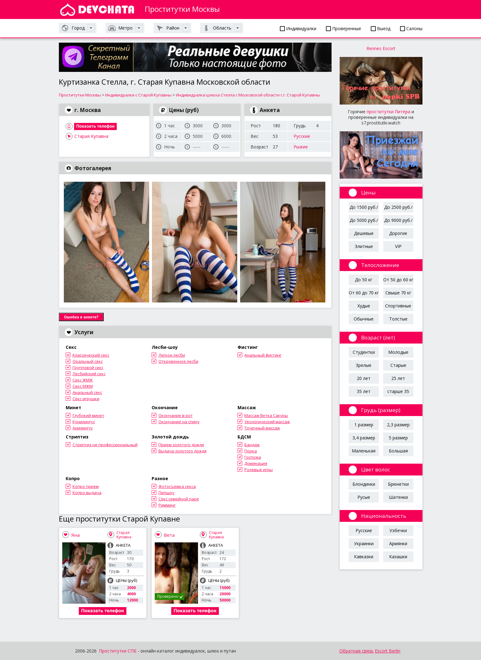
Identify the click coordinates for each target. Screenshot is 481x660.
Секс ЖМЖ (83, 380)
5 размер (398, 438)
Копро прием (86, 486)
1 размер (363, 425)
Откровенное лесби (178, 361)
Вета (169, 535)
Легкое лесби (171, 355)
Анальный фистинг (262, 355)
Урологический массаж (267, 421)
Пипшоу (166, 492)
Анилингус (83, 428)
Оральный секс (88, 361)
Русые (363, 497)
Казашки (398, 556)
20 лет (363, 378)
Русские (302, 136)
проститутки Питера (388, 112)
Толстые (398, 319)
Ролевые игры (258, 469)
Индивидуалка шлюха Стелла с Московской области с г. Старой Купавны (248, 95)
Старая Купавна (91, 136)
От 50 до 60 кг (398, 280)
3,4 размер (363, 438)
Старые (398, 365)
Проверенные (343, 28)
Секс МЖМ (83, 386)
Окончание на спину (179, 421)
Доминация (255, 463)
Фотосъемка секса (177, 486)
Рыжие (301, 147)
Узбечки (398, 530)
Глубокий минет (88, 415)
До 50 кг (363, 280)
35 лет (363, 391)
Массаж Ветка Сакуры (266, 415)
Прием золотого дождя (181, 444)
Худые (363, 306)
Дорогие (398, 233)
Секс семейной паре (178, 499)
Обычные (364, 319)
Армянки (398, 543)
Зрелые (363, 365)
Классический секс (91, 355)
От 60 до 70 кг (364, 293)
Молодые (398, 352)
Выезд (380, 28)
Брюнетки (398, 484)
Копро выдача (87, 492)
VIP (398, 246)
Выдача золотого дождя (182, 451)
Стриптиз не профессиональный (105, 444)
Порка (250, 451)
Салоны (411, 28)
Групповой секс (88, 367)
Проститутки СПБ (117, 651)
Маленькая (363, 451)
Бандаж (252, 444)
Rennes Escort (380, 48)
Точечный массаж (262, 428)
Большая (398, 451)
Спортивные (398, 306)
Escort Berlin (387, 651)
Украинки (364, 543)
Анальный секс (87, 392)
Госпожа (252, 457)
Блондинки (363, 484)
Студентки (364, 352)
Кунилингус (84, 421)
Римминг (167, 505)
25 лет (398, 378)
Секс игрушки (86, 398)
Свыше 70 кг (398, 293)
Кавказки (363, 556)
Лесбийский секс (89, 374)
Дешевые (364, 233)
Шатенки (398, 497)
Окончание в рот (175, 415)
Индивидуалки (298, 28)
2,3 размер (398, 425)
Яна (75, 535)
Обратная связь (356, 651)
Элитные (364, 246)
